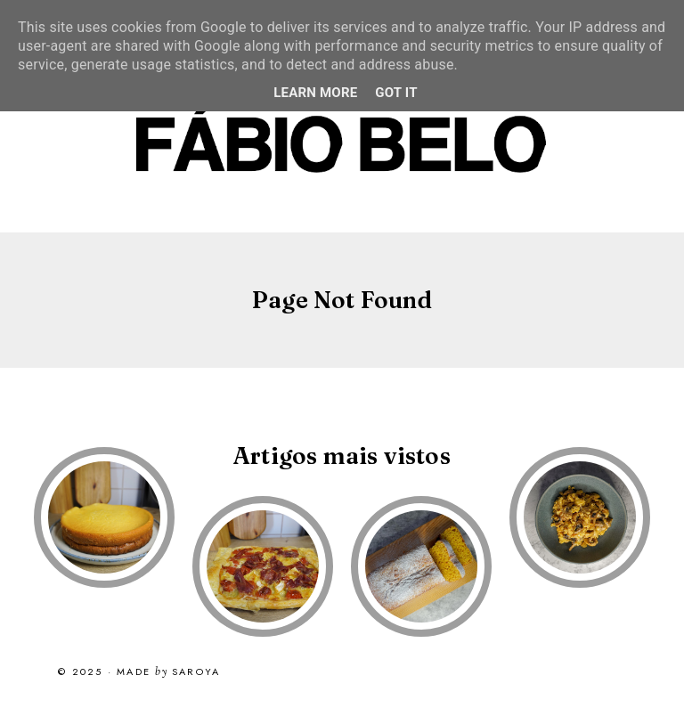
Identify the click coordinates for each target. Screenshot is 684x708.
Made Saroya (168, 672)
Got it (396, 93)
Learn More (315, 93)
